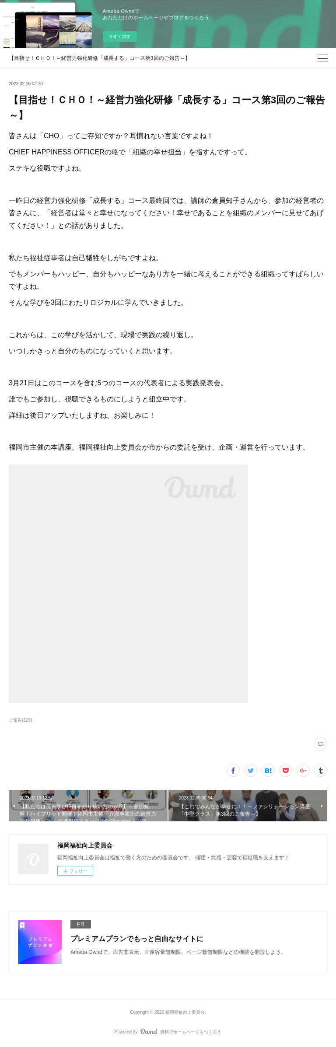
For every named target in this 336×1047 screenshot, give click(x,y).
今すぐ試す (120, 36)
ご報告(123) (20, 720)
